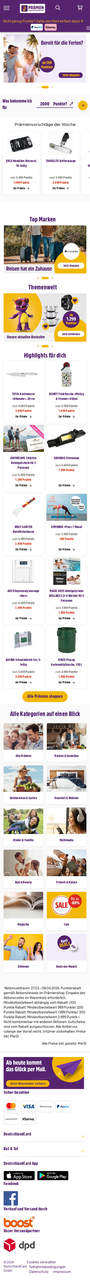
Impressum (62, 1271)
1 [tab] (38, 87)
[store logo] (32, 8)
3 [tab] (52, 87)
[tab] (45, 1137)
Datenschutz (38, 1271)
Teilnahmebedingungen (47, 1267)
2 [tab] (45, 87)
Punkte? (63, 104)
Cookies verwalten (41, 1262)
